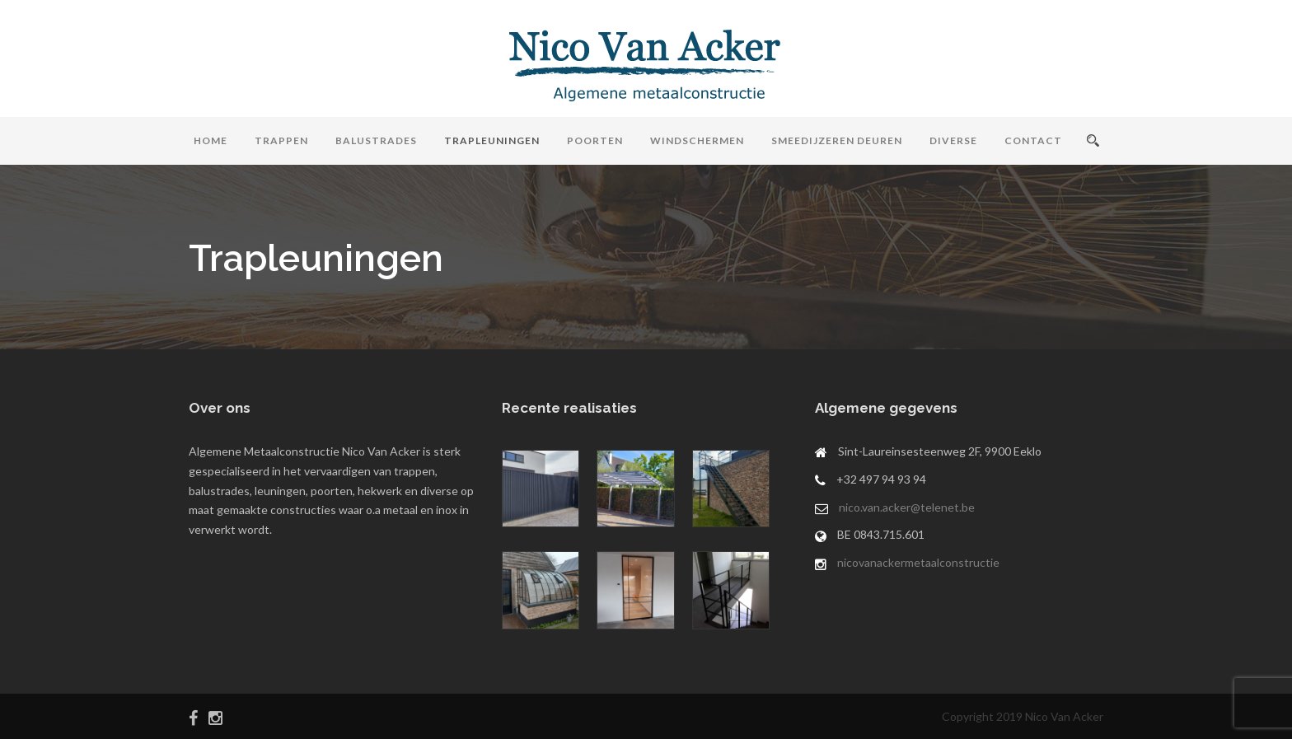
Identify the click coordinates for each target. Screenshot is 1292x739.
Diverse (953, 140)
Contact (1033, 140)
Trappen (281, 140)
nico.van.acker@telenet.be (907, 507)
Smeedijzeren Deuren (836, 140)
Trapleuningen (492, 140)
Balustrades (376, 140)
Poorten (595, 140)
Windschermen (697, 140)
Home (210, 140)
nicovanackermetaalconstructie (918, 562)
